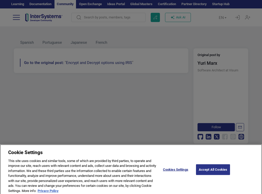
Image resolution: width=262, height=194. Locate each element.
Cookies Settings (175, 171)
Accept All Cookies (213, 171)
